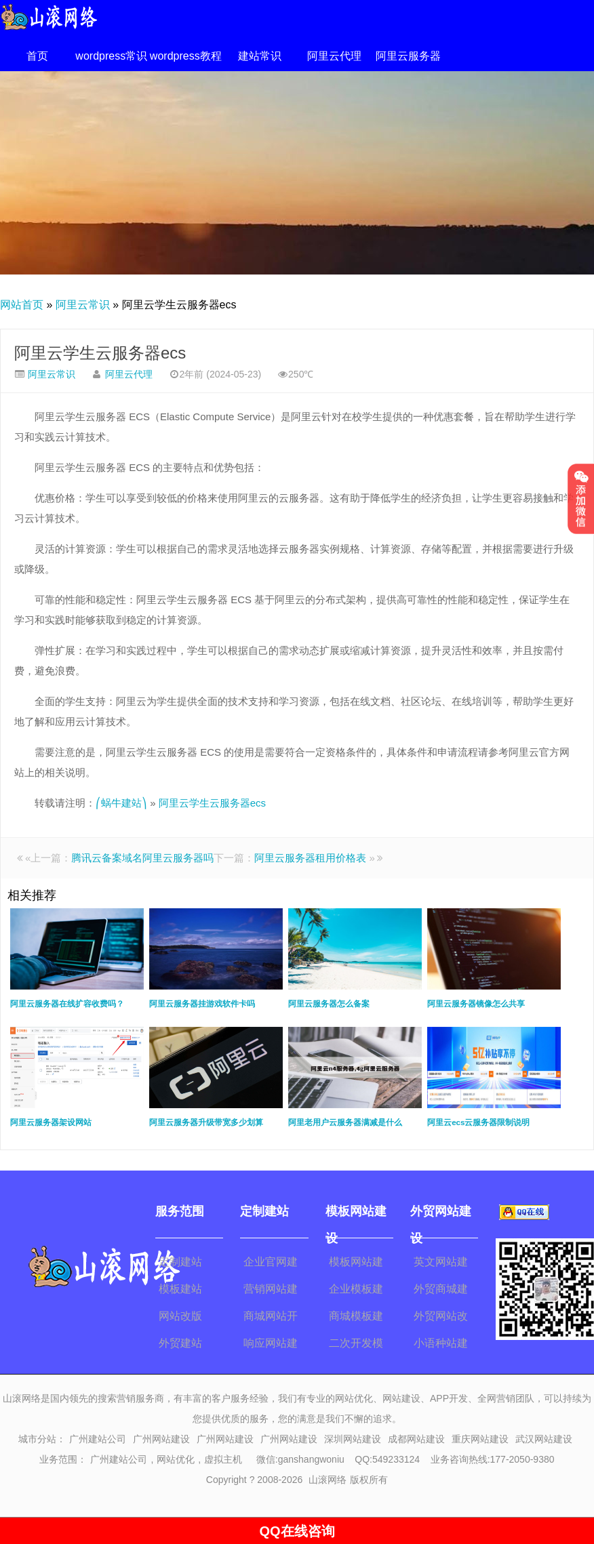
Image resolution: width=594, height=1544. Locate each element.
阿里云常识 (83, 304)
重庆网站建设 (480, 1439)
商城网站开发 (270, 1318)
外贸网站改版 (441, 1318)
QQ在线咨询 (296, 1531)
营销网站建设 (270, 1291)
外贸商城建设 (441, 1291)
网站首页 (21, 304)
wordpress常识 (111, 56)
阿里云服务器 (408, 56)
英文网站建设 (441, 1264)
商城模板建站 (356, 1318)
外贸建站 (180, 1343)
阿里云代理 (334, 56)
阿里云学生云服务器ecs (100, 353)
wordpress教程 (186, 56)
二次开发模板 (356, 1345)
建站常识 (259, 56)
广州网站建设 (161, 1439)
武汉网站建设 (543, 1439)
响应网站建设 (270, 1345)
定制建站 (180, 1261)
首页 (37, 56)
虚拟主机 (223, 1459)
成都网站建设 (416, 1439)
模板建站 (180, 1289)
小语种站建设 (441, 1345)
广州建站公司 (97, 1439)
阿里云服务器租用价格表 (310, 858)
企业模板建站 (356, 1291)
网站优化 (176, 1459)
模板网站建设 (356, 1264)
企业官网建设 (270, 1264)
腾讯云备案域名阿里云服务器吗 (142, 858)
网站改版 (180, 1316)
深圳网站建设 (352, 1439)
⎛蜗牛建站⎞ (121, 803)
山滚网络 (327, 1479)
